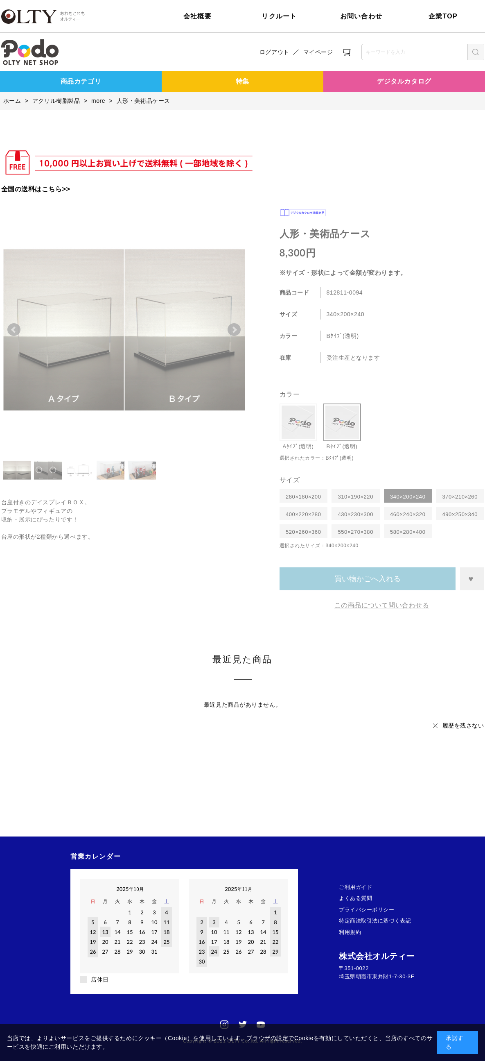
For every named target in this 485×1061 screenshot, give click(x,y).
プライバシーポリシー (367, 910)
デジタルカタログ (404, 81)
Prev (13, 329)
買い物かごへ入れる (367, 579)
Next (234, 329)
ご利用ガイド (355, 887)
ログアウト (274, 52)
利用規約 (350, 932)
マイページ (318, 52)
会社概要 (197, 16)
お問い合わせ (361, 16)
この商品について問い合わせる (381, 605)
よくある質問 (355, 898)
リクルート (279, 16)
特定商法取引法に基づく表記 (375, 921)
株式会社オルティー (377, 956)
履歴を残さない (463, 725)
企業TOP (443, 16)
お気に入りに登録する (472, 578)
